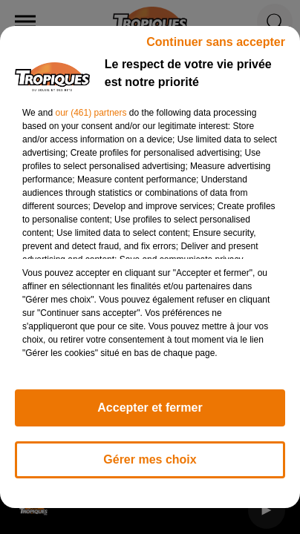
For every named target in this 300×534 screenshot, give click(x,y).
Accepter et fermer (149, 407)
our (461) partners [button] (90, 113)
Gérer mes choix (149, 459)
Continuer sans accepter (215, 42)
